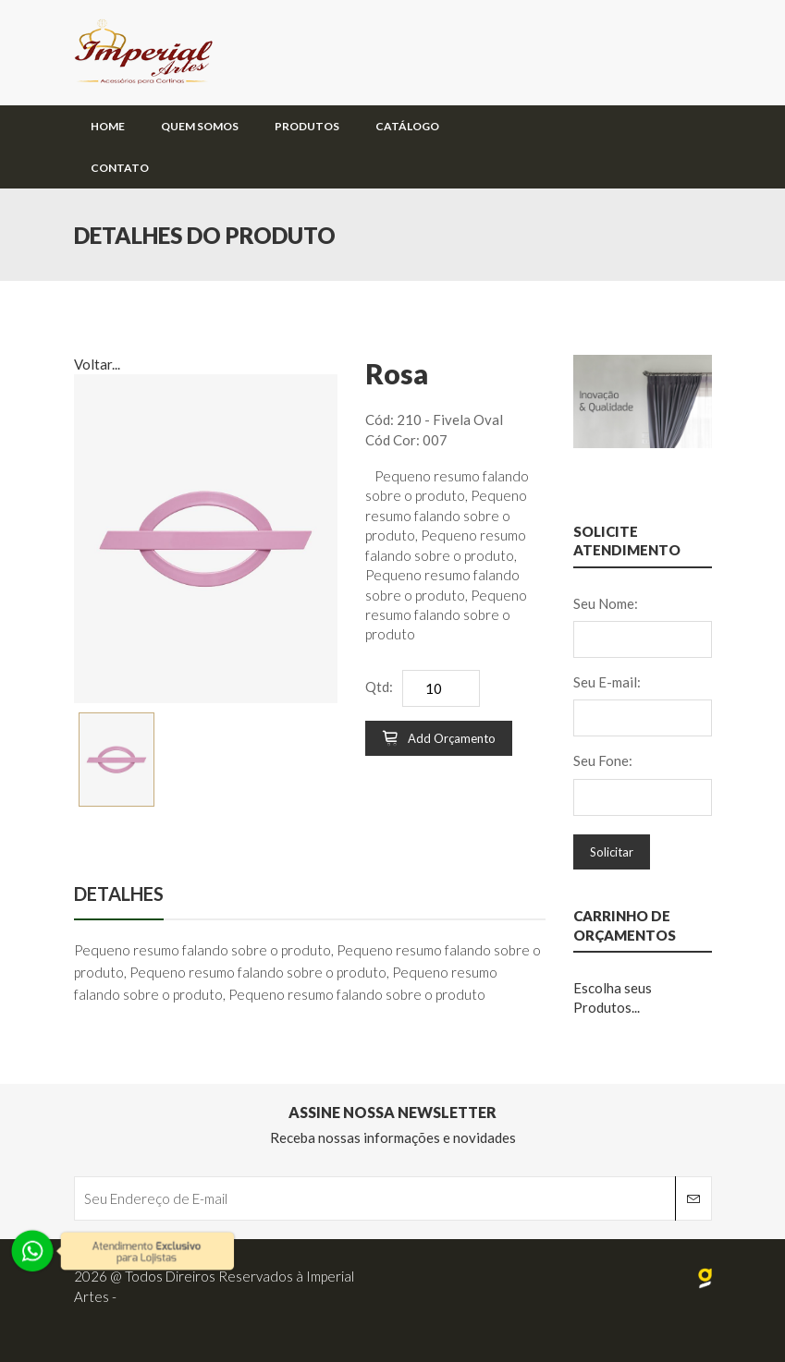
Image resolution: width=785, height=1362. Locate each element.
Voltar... (97, 364)
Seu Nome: (605, 603)
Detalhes (119, 893)
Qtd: (379, 686)
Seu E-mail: (607, 682)
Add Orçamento (439, 738)
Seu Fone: (602, 760)
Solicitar (611, 852)
